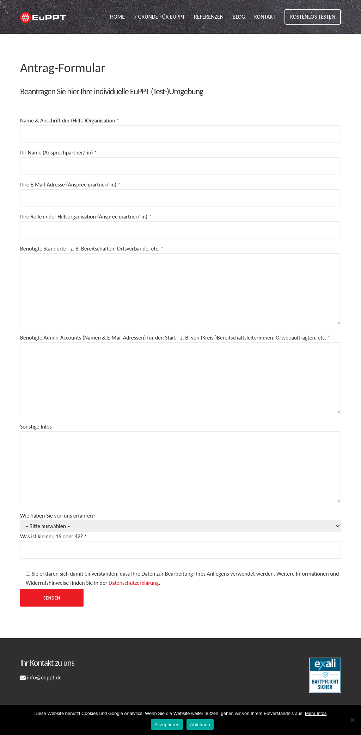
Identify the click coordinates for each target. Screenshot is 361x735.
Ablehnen (200, 724)
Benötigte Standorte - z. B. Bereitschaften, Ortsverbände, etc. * (180, 286)
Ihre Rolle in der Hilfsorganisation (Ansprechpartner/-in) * (180, 223)
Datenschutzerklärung (134, 582)
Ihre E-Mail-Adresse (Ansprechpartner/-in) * (180, 191)
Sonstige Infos (180, 464)
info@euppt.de (44, 677)
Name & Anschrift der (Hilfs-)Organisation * (180, 127)
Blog (239, 16)
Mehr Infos (315, 713)
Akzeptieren (166, 724)
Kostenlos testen (312, 16)
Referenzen (209, 16)
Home (117, 16)
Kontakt (264, 16)
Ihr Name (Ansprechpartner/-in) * (180, 159)
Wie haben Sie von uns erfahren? (180, 559)
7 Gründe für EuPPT (159, 16)
